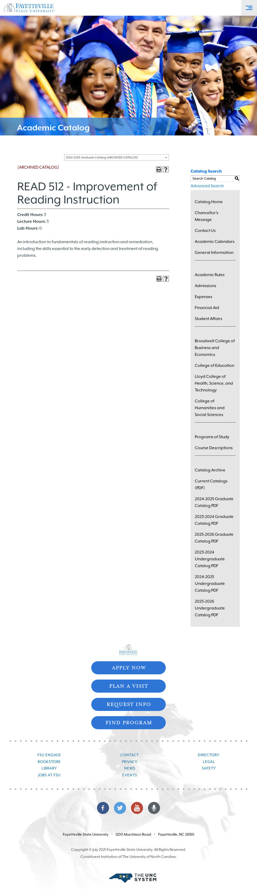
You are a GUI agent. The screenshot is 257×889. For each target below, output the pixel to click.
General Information (214, 252)
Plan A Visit (128, 685)
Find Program (128, 722)
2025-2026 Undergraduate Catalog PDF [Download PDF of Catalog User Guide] (210, 608)
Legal (209, 762)
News (129, 768)
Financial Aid (207, 307)
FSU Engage (49, 755)
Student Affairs (208, 318)
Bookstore (49, 762)
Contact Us (205, 230)
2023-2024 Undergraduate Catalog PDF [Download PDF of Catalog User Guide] (210, 559)
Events (129, 775)
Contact (129, 755)
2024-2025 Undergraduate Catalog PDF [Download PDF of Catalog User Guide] (210, 583)
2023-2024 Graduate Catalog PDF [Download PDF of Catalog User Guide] (214, 520)
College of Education (214, 365)
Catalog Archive (210, 470)
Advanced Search (207, 186)
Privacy (130, 762)
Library (49, 768)
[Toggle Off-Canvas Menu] (249, 8)
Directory (209, 755)
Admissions (205, 285)
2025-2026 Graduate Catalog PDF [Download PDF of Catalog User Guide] (214, 538)
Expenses (203, 296)
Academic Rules (210, 274)
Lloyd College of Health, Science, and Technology (214, 383)
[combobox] (116, 157)
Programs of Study (212, 437)
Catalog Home (209, 202)
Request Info (128, 703)
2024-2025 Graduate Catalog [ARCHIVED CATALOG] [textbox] (102, 157)
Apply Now (129, 667)
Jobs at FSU (49, 775)
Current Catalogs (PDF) (211, 484)
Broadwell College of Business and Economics (215, 348)
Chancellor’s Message (206, 216)
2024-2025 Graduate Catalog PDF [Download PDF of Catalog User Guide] (214, 502)
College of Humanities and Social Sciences (210, 408)
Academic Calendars (215, 241)
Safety (209, 768)
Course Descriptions (214, 448)
